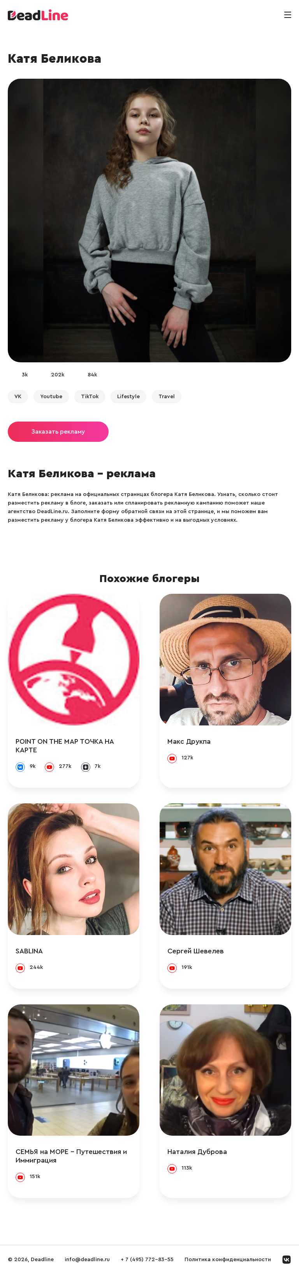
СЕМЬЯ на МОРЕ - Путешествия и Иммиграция (71, 1156)
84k (92, 375)
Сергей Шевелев (195, 951)
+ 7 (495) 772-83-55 (147, 1259)
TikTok (89, 396)
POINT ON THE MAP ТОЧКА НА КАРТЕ (65, 745)
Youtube (51, 396)
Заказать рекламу (58, 432)
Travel (166, 396)
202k (57, 375)
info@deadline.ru (87, 1259)
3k (25, 375)
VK (17, 396)
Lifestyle (128, 396)
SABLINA (29, 951)
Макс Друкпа (189, 741)
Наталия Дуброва (197, 1151)
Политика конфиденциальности (228, 1259)
